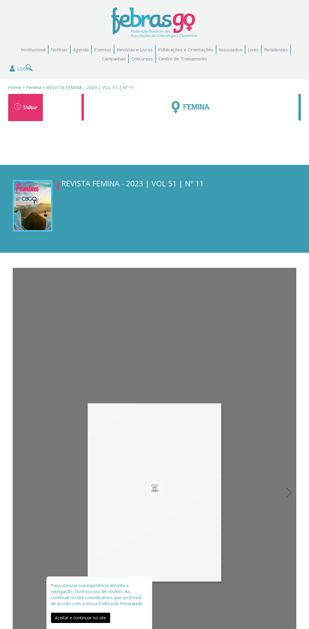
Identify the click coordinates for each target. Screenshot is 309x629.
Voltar (25, 107)
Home (14, 87)
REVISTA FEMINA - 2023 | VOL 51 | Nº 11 (90, 87)
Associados (230, 50)
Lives (253, 50)
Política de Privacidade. (121, 603)
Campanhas (114, 59)
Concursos (142, 59)
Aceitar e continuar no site (80, 618)
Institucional (33, 50)
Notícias (59, 50)
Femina (33, 87)
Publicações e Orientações (185, 50)
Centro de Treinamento (182, 59)
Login (19, 68)
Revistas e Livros (135, 50)
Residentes (276, 50)
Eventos (102, 50)
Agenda (81, 50)
